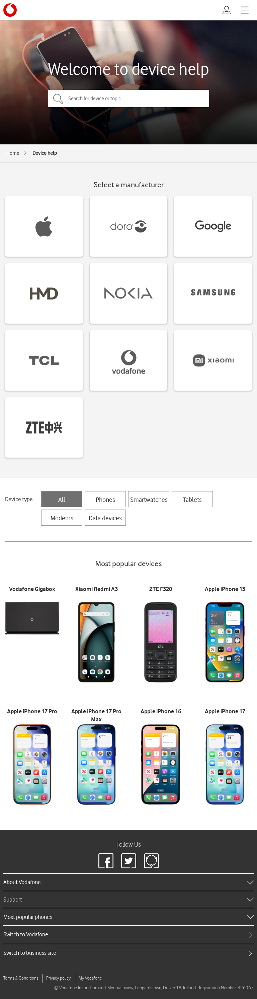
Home (12, 153)
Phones (105, 499)
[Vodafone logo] (10, 10)
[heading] (128, 882)
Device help (44, 153)
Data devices (105, 518)
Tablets (192, 499)
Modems (62, 518)
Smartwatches (149, 499)
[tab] (128, 934)
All (61, 499)
